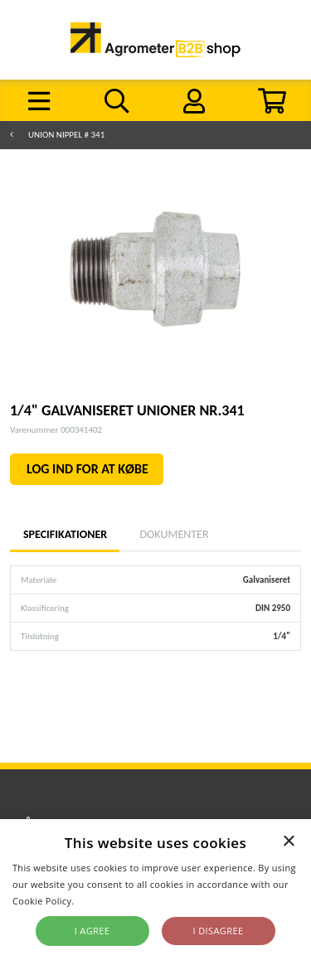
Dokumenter (173, 534)
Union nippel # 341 (66, 134)
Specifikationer (64, 534)
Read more (101, 901)
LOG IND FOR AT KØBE (87, 469)
